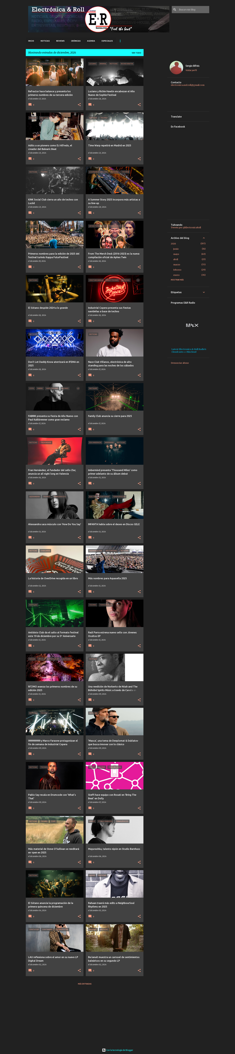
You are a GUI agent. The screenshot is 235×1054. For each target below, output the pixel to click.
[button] (79, 105)
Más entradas (85, 984)
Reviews (60, 41)
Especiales (107, 41)
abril (175, 259)
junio (176, 249)
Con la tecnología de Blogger (117, 1050)
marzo (176, 264)
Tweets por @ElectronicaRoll (186, 227)
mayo (176, 254)
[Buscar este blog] (193, 9)
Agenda (91, 41)
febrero (177, 269)
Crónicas (75, 41)
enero (176, 275)
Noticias (45, 41)
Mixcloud (191, 352)
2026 (173, 243)
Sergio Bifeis (192, 65)
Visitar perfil (191, 70)
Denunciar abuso (180, 363)
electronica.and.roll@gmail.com (187, 85)
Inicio (31, 41)
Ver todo (136, 53)
